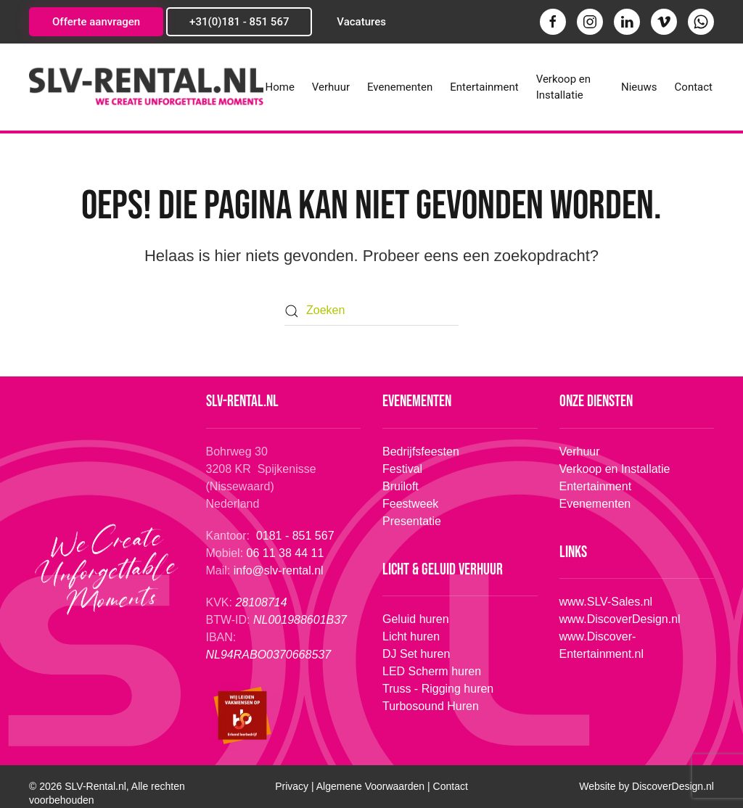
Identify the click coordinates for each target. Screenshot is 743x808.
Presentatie (411, 521)
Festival (402, 469)
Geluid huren (414, 619)
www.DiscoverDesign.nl (618, 619)
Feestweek (410, 504)
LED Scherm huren (430, 671)
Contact (450, 786)
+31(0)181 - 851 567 (239, 21)
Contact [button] (694, 87)
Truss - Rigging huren (436, 689)
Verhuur (579, 451)
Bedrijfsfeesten (420, 451)
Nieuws (639, 87)
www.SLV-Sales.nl (605, 601)
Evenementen (399, 87)
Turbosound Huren (429, 706)
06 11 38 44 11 (287, 553)
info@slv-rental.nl (279, 570)
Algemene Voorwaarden (370, 786)
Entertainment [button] (484, 87)
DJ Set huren (414, 654)
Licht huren (409, 636)
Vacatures (361, 21)
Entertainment (595, 486)
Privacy (291, 786)
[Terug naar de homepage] (146, 87)
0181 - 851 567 (296, 535)
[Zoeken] (371, 311)
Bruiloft (400, 486)
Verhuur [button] (331, 87)
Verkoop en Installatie (563, 87)
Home (279, 87)
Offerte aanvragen (96, 21)
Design (673, 786)
